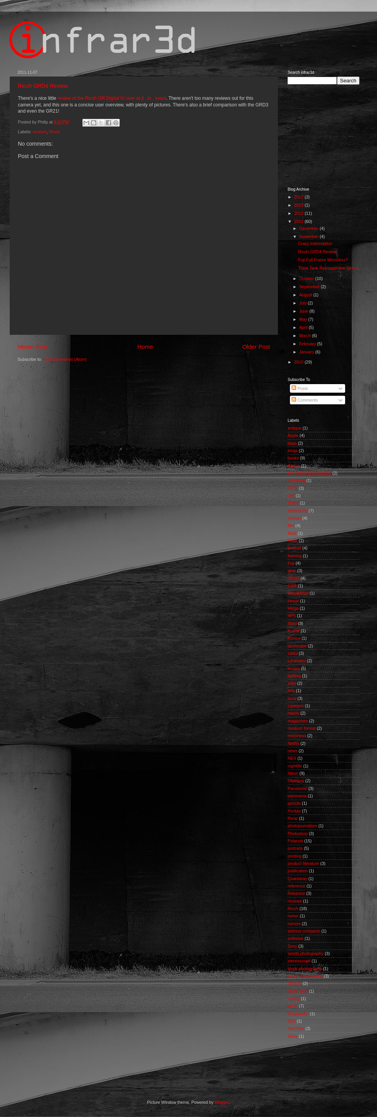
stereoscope (299, 961)
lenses (294, 668)
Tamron (295, 983)
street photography (305, 976)
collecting (296, 480)
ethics (293, 503)
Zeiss (293, 1036)
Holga (293, 608)
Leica (293, 653)
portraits (295, 848)
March (305, 335)
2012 (299, 213)
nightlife (295, 766)
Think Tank (298, 991)
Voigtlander (298, 1013)
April (304, 327)
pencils (294, 803)
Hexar (293, 601)
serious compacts (304, 931)
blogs (293, 450)
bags (292, 443)
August (306, 294)
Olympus (296, 780)
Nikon (293, 773)
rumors (294, 923)
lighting (294, 675)
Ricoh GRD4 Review (43, 86)
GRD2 (293, 578)
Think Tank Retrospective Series (328, 268)
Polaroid (295, 841)
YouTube (296, 1028)
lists (291, 690)
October (307, 278)
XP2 (291, 1021)
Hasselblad (298, 593)
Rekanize (296, 893)
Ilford (292, 623)
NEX (292, 758)
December (309, 228)
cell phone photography (309, 473)
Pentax (294, 811)
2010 (299, 362)
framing (295, 555)
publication (298, 870)
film (291, 525)
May (303, 319)
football (294, 548)
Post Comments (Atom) (65, 359)
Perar (293, 818)
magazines (298, 721)
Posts (299, 388)
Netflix (293, 743)
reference (296, 886)
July (303, 303)
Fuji (291, 563)
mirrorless (297, 735)
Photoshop (298, 833)
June (304, 311)
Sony (292, 946)
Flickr (293, 540)
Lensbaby (297, 660)
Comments (304, 400)
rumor (293, 915)
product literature (303, 863)
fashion (294, 518)
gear (292, 570)
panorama (297, 795)
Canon (294, 465)
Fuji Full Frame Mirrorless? (323, 260)
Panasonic (297, 788)
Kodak (294, 630)
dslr (291, 495)
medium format (302, 728)
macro (293, 713)
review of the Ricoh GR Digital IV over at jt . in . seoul (112, 98)
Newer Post (32, 346)
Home (145, 346)
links (292, 683)
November (309, 236)
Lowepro (296, 705)
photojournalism (302, 825)
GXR (292, 585)
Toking (294, 998)
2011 (299, 221)
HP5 (292, 615)
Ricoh (54, 131)
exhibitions (297, 510)
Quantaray (297, 878)
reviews (40, 131)
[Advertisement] (158, 1068)
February (308, 343)
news (292, 750)
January (307, 352)
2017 (299, 197)
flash (292, 533)
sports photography (305, 953)
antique (294, 428)
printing (294, 856)
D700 (293, 488)
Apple (293, 435)
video (293, 1006)
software (296, 938)
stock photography (305, 968)
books (293, 458)
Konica (294, 638)
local (292, 698)
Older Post (256, 346)
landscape (297, 646)
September (310, 286)
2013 (299, 205)
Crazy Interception (315, 243)
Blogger (222, 1102)
